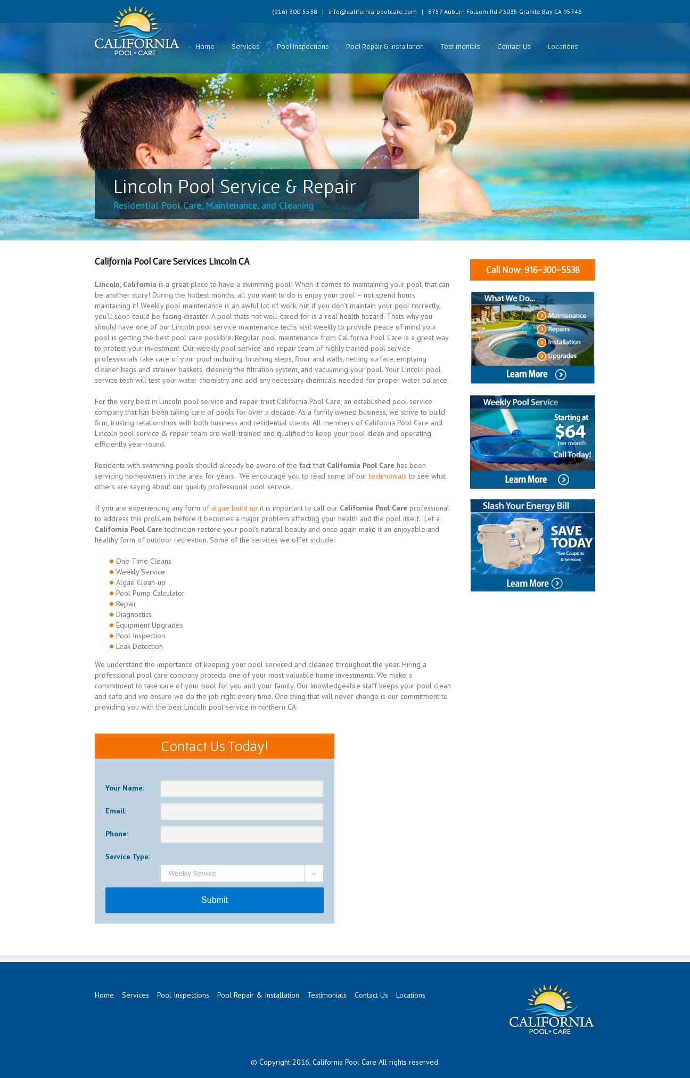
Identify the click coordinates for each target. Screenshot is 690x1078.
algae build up (234, 508)
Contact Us (514, 46)
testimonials (388, 476)
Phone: (116, 833)
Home (205, 46)
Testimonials (460, 46)
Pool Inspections (303, 46)
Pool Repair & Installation (385, 46)
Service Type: (127, 856)
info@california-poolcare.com (372, 11)
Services (246, 46)
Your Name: (124, 788)
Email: (115, 811)
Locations (563, 46)
